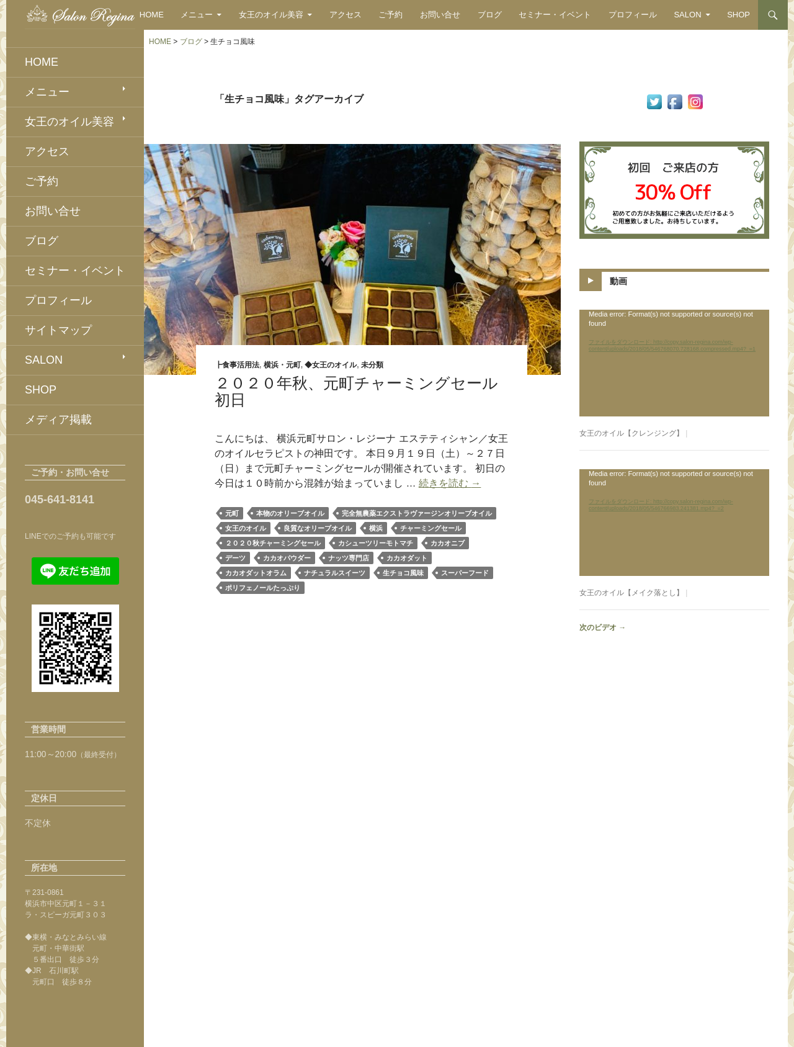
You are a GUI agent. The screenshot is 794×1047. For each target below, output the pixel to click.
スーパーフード (465, 573)
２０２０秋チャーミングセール (273, 543)
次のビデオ (602, 627)
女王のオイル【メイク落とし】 (631, 592)
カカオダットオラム (256, 573)
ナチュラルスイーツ (334, 573)
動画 (618, 281)
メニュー (197, 14)
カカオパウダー (287, 558)
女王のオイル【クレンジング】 (631, 433)
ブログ (490, 14)
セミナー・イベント (555, 14)
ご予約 (390, 14)
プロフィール (633, 14)
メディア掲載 (58, 419)
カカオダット (406, 558)
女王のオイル (245, 528)
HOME (152, 14)
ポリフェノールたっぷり (262, 587)
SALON (687, 14)
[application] (674, 363)
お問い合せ (440, 14)
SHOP (738, 14)
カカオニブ (447, 543)
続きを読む (450, 483)
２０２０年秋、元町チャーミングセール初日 (356, 391)
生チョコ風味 (403, 573)
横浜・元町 (282, 365)
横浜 (376, 528)
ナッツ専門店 (348, 558)
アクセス (345, 14)
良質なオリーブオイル (317, 528)
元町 (232, 513)
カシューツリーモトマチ (375, 543)
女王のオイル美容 (271, 14)
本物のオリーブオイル (290, 513)
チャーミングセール (431, 528)
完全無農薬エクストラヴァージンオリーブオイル (417, 513)
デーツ (235, 558)
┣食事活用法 (237, 365)
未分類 (372, 365)
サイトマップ (58, 330)
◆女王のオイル (331, 365)
